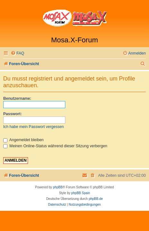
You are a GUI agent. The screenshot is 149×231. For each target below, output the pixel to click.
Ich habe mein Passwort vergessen (33, 126)
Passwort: (12, 114)
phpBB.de (96, 199)
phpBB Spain (80, 193)
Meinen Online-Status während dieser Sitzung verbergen (55, 146)
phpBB (58, 187)
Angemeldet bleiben (23, 140)
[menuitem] (17, 53)
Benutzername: (17, 98)
